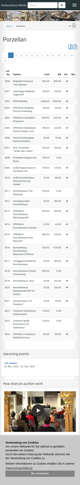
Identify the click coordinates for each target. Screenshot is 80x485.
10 (58, 55)
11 (65, 55)
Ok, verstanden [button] (40, 473)
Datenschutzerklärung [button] (19, 468)
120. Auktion (10, 363)
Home (9, 26)
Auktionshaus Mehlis (14, 5)
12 (71, 55)
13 (5, 60)
